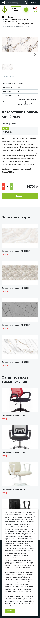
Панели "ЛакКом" (11, 21)
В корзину (20, 196)
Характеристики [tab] (8, 77)
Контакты (33, 3)
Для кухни (11, 17)
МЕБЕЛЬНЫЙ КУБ (6, 9)
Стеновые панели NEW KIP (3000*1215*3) (19, 24)
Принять (10, 610)
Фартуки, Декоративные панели (16, 19)
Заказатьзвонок (26, 10)
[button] (28, 54)
